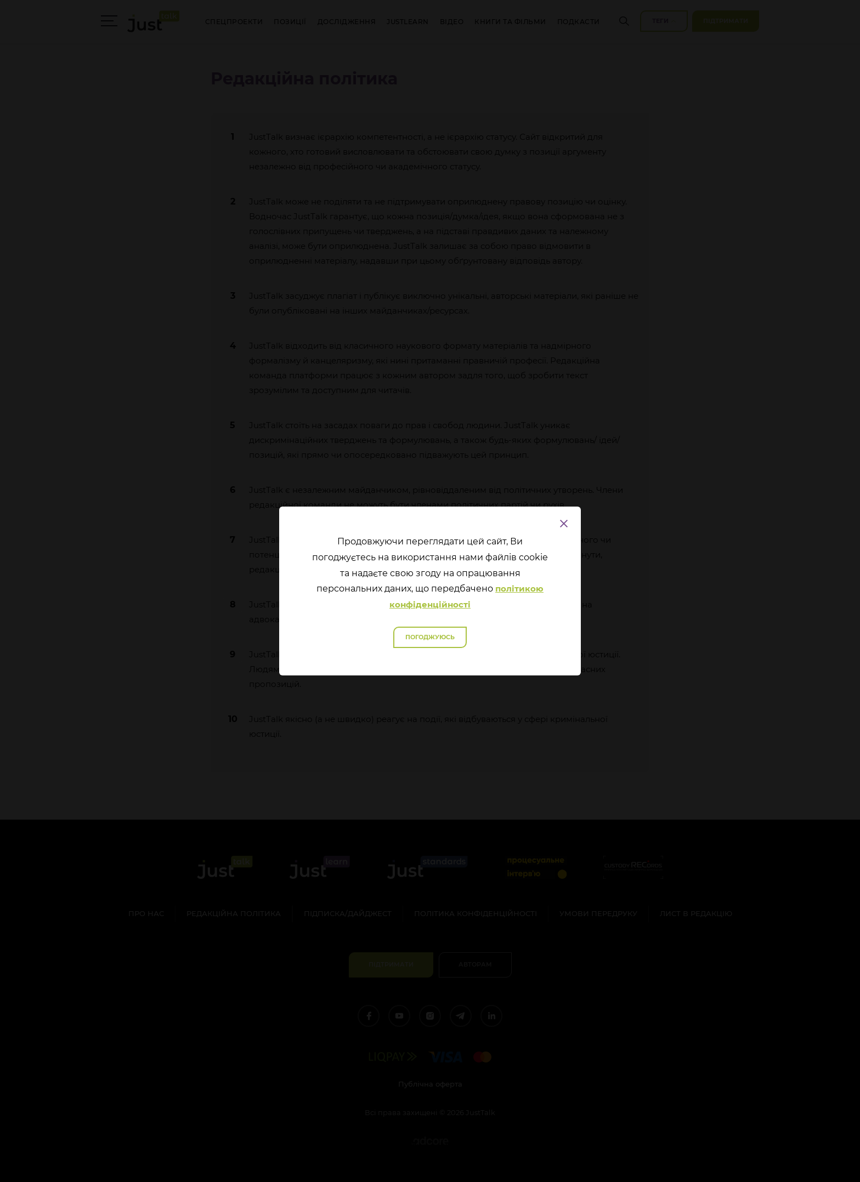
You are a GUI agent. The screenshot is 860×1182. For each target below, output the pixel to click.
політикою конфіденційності (466, 596)
